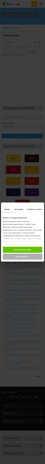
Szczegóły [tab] (18, 209)
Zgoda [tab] (6, 209)
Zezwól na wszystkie (22, 250)
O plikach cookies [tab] (34, 209)
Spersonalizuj (22, 257)
